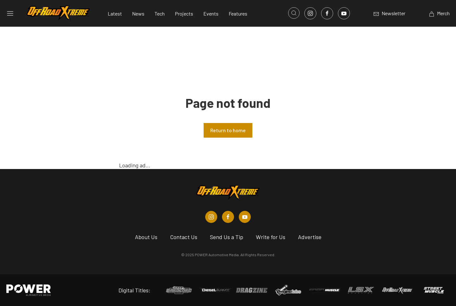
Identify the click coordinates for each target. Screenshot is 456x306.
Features (238, 13)
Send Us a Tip (226, 236)
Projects (184, 13)
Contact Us (183, 236)
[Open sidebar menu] (10, 13)
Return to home (228, 130)
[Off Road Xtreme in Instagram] (211, 217)
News (138, 13)
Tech (160, 13)
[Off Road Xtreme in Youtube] (245, 217)
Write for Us (270, 236)
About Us (146, 236)
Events (210, 13)
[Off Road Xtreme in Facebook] (228, 217)
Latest (115, 13)
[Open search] (294, 13)
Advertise (309, 236)
